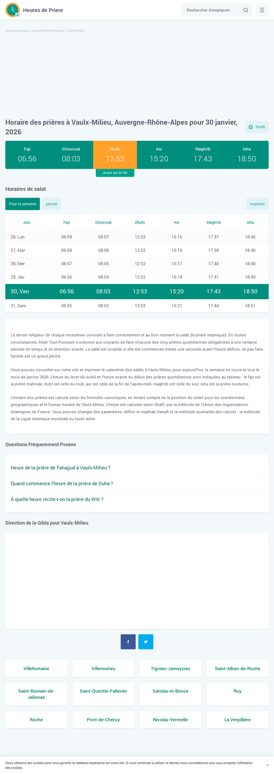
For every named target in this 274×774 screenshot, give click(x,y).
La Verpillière (237, 719)
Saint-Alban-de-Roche (237, 668)
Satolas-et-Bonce (170, 691)
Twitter (145, 641)
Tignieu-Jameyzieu (170, 668)
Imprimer (257, 204)
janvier (52, 203)
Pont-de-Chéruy (103, 719)
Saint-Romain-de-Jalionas (36, 694)
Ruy (238, 691)
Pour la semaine (22, 203)
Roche (36, 719)
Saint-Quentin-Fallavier (103, 691)
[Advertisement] (137, 75)
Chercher (246, 10)
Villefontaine (36, 668)
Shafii (260, 127)
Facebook (128, 641)
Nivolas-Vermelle (170, 719)
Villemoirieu (104, 668)
